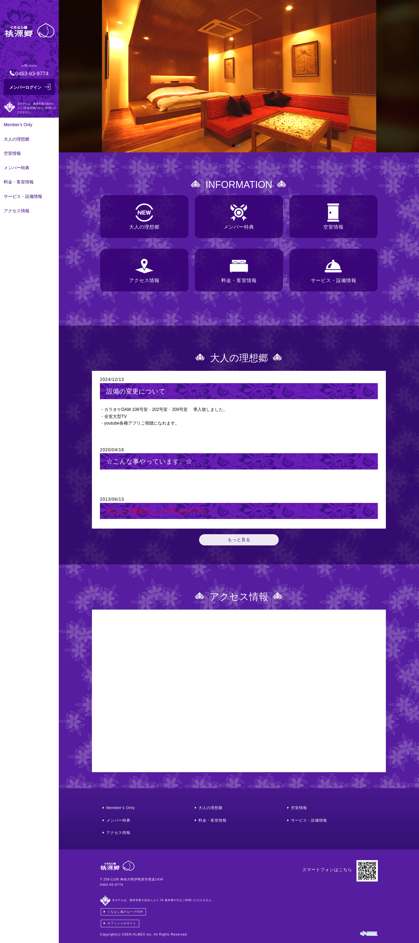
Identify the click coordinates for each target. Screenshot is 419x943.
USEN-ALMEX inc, (137, 934)
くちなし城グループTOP (125, 911)
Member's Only (18, 124)
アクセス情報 (16, 211)
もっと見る (239, 539)
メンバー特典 (16, 167)
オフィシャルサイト (121, 923)
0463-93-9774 (111, 885)
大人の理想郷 (16, 139)
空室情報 (12, 153)
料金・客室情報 (19, 182)
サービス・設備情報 (23, 196)
